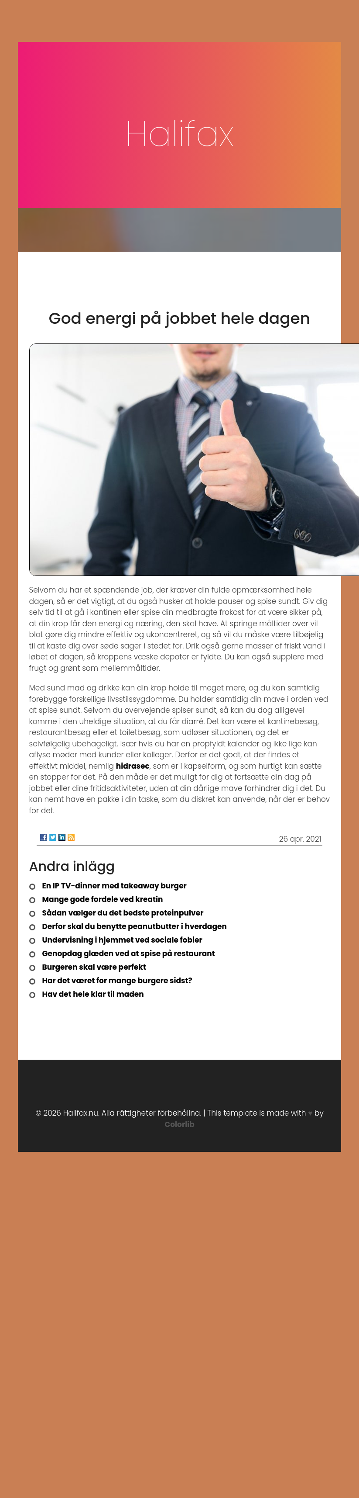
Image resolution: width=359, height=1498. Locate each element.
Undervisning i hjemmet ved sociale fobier (122, 940)
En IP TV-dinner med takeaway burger (114, 886)
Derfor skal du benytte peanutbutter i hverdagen (134, 926)
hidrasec (133, 766)
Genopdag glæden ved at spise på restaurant (128, 953)
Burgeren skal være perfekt (94, 967)
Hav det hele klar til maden (93, 994)
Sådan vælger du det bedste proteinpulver (123, 913)
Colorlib (179, 1124)
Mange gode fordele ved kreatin (102, 899)
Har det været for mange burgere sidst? (117, 980)
